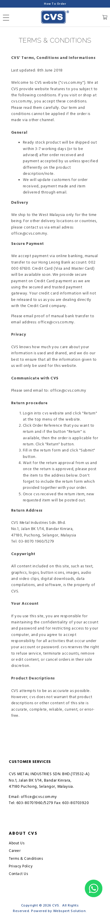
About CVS (23, 833)
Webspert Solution (69, 911)
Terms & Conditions (26, 858)
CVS (55, 905)
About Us (16, 843)
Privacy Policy (21, 866)
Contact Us (18, 873)
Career (15, 850)
